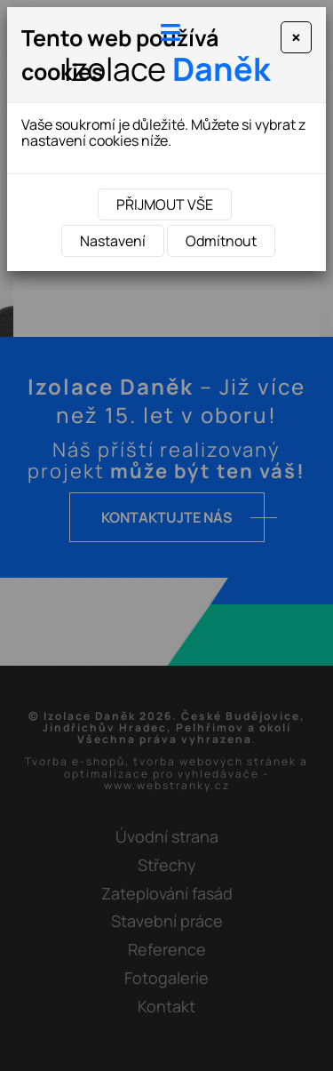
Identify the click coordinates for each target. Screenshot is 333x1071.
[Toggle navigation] (167, 32)
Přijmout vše (164, 204)
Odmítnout (221, 241)
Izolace (167, 69)
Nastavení (113, 241)
